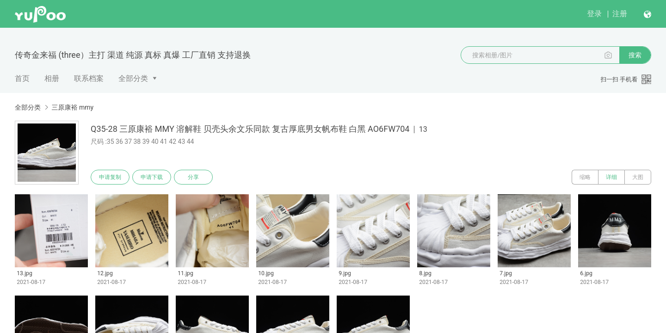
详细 (611, 177)
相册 (51, 78)
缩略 (585, 177)
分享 (193, 177)
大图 (637, 177)
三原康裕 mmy (72, 107)
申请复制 (110, 177)
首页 (22, 78)
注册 (619, 13)
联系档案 (89, 78)
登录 (594, 13)
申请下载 (152, 177)
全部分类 (133, 78)
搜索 (635, 55)
